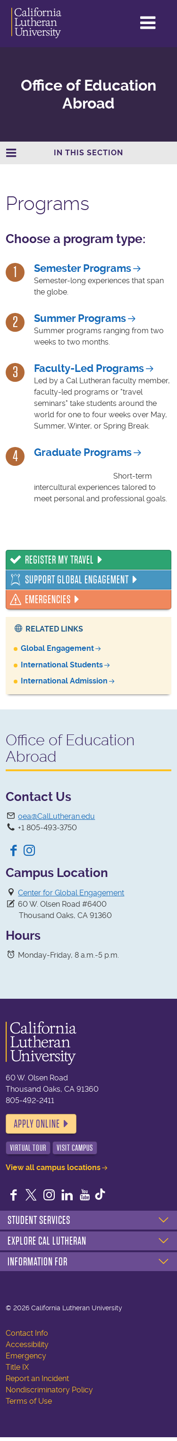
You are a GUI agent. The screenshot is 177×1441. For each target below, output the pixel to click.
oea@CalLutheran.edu (56, 816)
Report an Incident (37, 1378)
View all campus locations (53, 1167)
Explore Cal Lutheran (47, 1241)
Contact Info (27, 1333)
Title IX (17, 1367)
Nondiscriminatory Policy (49, 1389)
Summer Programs (80, 318)
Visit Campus (75, 1148)
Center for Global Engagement (71, 892)
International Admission (64, 680)
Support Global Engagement (77, 579)
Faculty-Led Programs (89, 368)
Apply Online (37, 1124)
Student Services (39, 1220)
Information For (37, 1262)
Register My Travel (59, 560)
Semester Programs (82, 268)
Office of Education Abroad (88, 94)
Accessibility (27, 1344)
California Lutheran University (46, 23)
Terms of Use (29, 1401)
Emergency (26, 1355)
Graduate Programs (83, 452)
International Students (62, 664)
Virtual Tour (28, 1148)
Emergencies (48, 599)
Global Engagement (57, 648)
